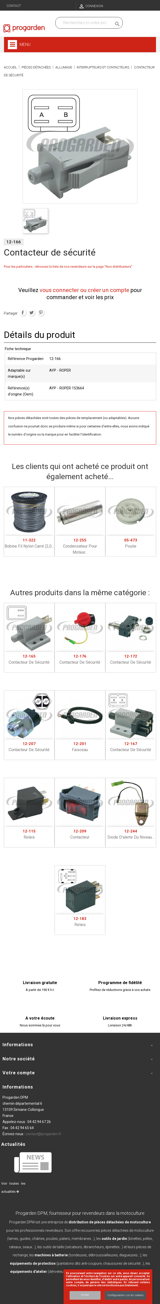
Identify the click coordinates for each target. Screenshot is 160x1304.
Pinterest (40, 312)
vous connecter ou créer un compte (84, 290)
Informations (18, 1087)
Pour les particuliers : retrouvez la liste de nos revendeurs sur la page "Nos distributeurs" (68, 266)
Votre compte (19, 1072)
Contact (14, 6)
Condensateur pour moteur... (80, 546)
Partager (22, 312)
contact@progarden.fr (43, 1134)
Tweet (31, 312)
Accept (85, 1294)
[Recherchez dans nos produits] (85, 22)
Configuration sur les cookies (125, 1295)
